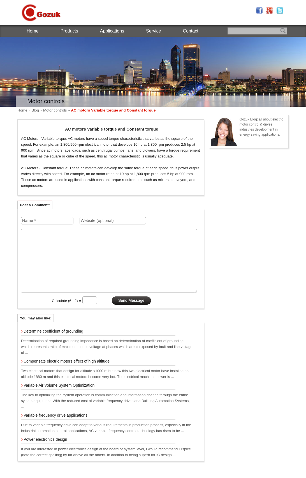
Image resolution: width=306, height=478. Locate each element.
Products (69, 31)
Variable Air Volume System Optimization (59, 385)
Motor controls (55, 110)
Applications (112, 31)
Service (153, 31)
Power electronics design (45, 439)
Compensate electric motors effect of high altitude (67, 361)
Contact (190, 31)
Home (33, 31)
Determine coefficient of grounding (53, 331)
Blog (35, 110)
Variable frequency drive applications (55, 415)
